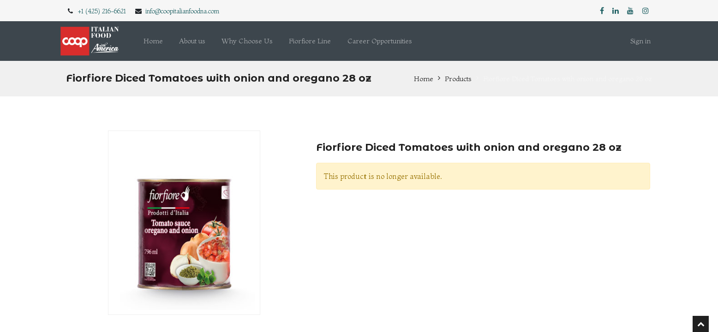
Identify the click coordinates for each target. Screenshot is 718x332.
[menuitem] (153, 41)
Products (458, 78)
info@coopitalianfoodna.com (182, 11)
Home (423, 78)
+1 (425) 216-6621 (102, 11)
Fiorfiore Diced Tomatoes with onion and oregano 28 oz (567, 78)
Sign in (640, 40)
